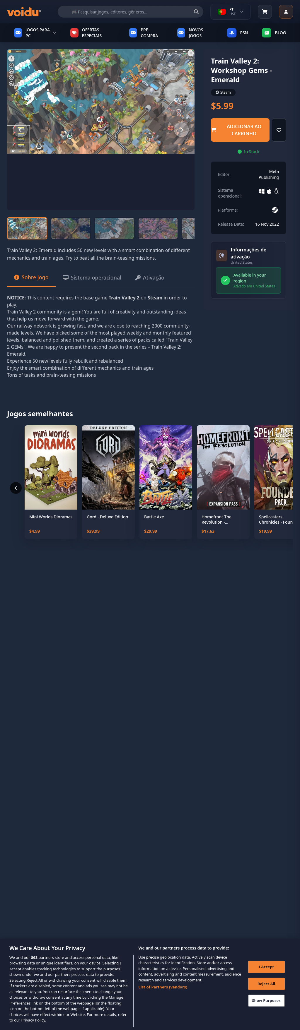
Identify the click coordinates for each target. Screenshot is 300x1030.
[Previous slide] (20, 129)
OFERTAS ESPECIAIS (86, 32)
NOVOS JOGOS (190, 32)
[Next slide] (181, 129)
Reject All (266, 987)
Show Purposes (266, 1004)
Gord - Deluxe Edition (107, 517)
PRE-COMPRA (143, 32)
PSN (237, 32)
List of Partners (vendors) (162, 991)
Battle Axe (154, 517)
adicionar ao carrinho (236, 130)
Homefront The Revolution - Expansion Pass (217, 520)
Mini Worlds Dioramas (50, 517)
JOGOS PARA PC (35, 32)
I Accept (266, 971)
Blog (274, 32)
